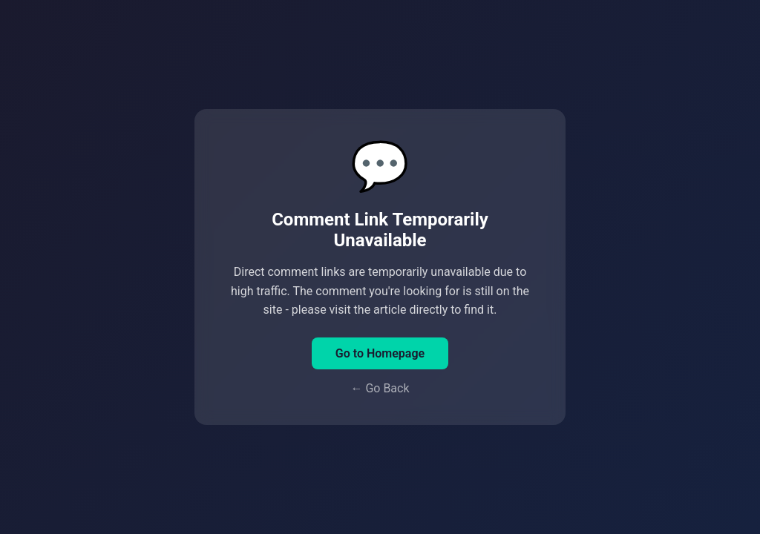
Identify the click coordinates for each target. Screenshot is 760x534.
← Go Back (379, 388)
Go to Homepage (380, 353)
